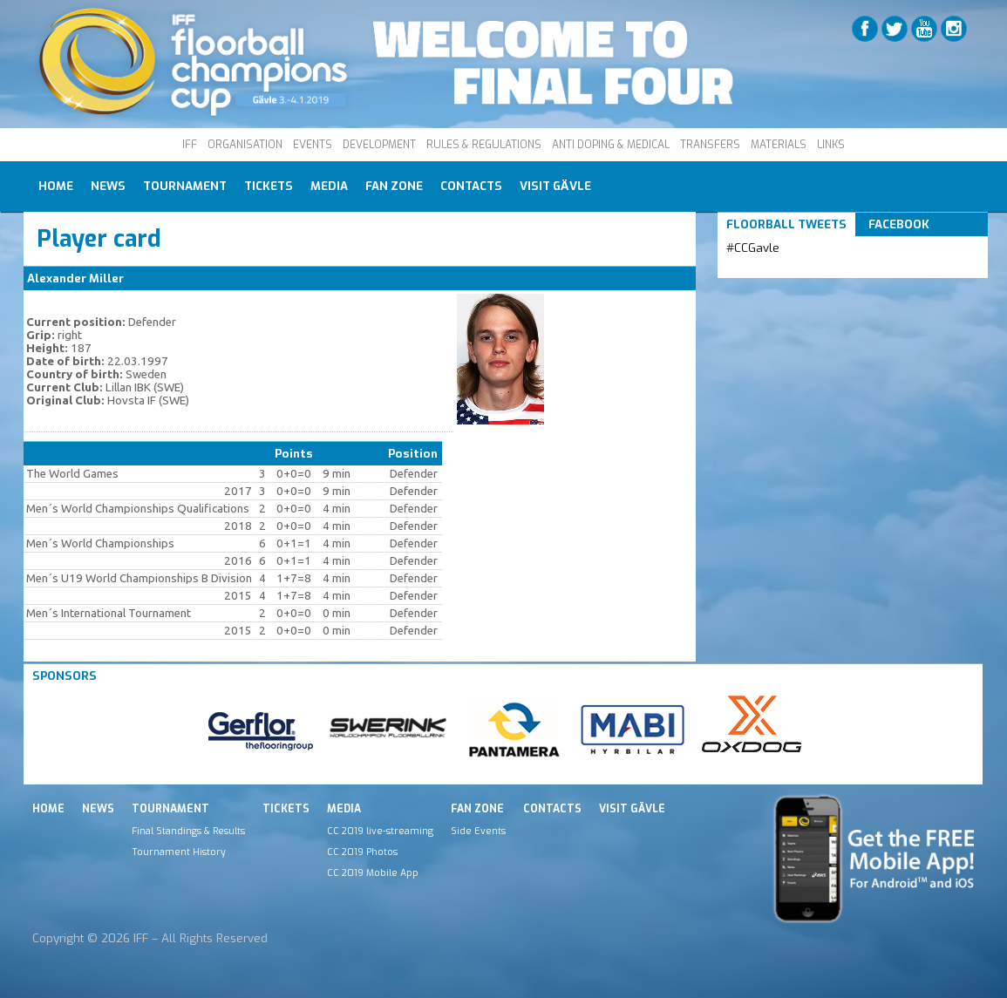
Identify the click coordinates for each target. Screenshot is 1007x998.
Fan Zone (394, 186)
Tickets (268, 186)
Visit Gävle (555, 186)
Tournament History (179, 851)
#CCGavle (752, 248)
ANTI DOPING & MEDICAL (611, 145)
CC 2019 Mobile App (372, 872)
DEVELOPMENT (379, 145)
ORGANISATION (245, 145)
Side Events (478, 831)
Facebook (898, 224)
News (108, 186)
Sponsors (64, 676)
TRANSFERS (710, 145)
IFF (189, 145)
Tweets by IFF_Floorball (795, 269)
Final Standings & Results (188, 831)
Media (329, 186)
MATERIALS (778, 145)
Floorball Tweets (786, 224)
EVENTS (312, 145)
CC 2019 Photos (362, 851)
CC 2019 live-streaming (380, 831)
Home (55, 186)
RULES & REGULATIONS (483, 145)
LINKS (831, 145)
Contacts (471, 186)
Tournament (185, 186)
